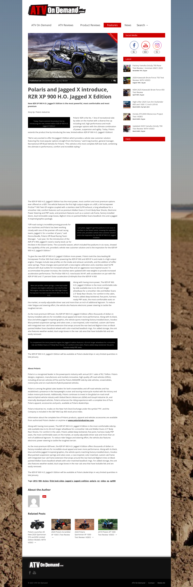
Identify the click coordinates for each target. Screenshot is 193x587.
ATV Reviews (65, 25)
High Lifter (146, 107)
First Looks (113, 37)
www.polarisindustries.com (81, 420)
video (103, 480)
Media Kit (161, 583)
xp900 (112, 480)
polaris (93, 480)
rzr (98, 480)
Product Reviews (90, 25)
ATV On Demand (41, 25)
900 (40, 480)
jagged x (69, 480)
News (128, 25)
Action (46, 480)
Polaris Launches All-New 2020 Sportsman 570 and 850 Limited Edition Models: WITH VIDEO (37, 537)
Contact (151, 583)
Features (112, 25)
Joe (44, 496)
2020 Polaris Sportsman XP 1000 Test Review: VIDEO (83, 534)
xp (108, 480)
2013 (35, 480)
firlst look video (57, 480)
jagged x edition (81, 480)
